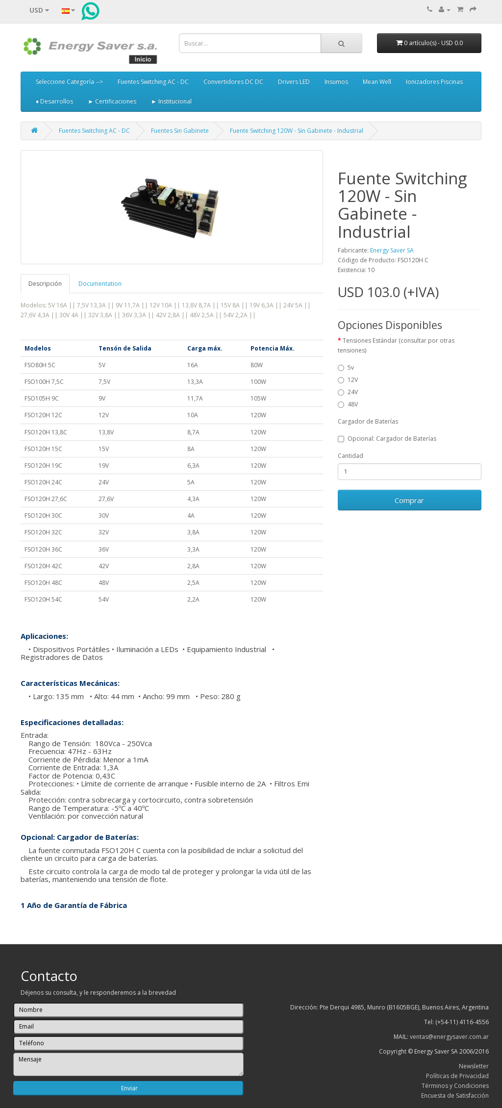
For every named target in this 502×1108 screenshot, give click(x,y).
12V (348, 380)
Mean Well (377, 81)
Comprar (409, 500)
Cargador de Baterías (368, 421)
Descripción (45, 283)
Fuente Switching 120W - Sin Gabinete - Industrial (296, 130)
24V (348, 392)
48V (348, 404)
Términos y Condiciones (455, 1086)
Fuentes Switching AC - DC (153, 81)
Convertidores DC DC (233, 81)
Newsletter (474, 1066)
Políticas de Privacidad (457, 1076)
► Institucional (171, 101)
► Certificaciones (112, 101)
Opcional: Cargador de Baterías (387, 438)
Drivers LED (294, 81)
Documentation (100, 283)
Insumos (336, 81)
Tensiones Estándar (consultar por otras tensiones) (396, 345)
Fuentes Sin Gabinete (180, 130)
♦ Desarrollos (54, 101)
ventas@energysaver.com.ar (449, 1036)
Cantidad (350, 456)
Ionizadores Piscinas (434, 81)
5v (346, 367)
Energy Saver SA (392, 250)
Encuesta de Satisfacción (455, 1095)
